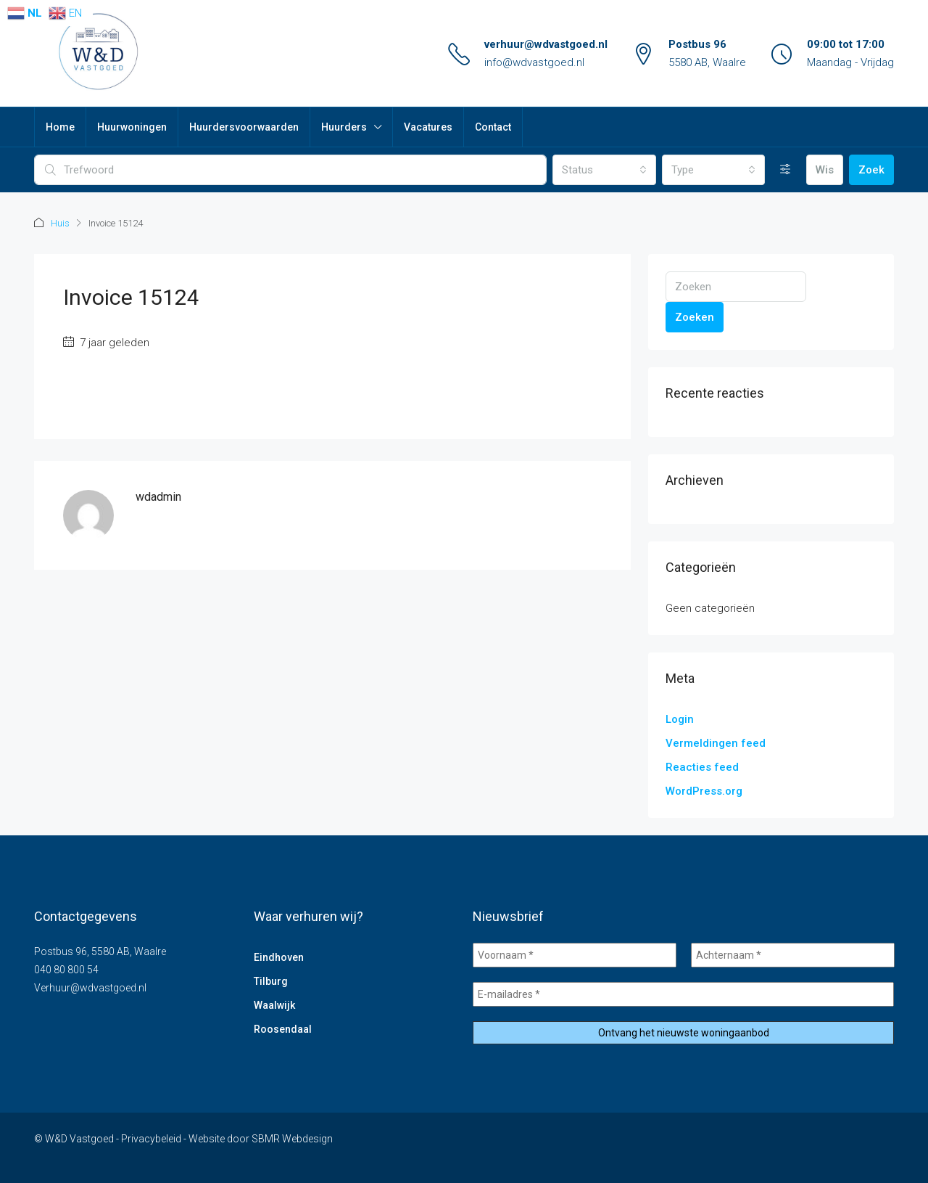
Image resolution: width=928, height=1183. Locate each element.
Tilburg (271, 981)
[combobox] (603, 170)
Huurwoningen (132, 127)
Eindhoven (279, 957)
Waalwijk (274, 1005)
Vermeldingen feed (716, 743)
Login (680, 719)
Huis (60, 223)
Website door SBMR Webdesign (260, 1139)
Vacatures (428, 127)
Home (60, 127)
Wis (825, 169)
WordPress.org (704, 791)
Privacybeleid (151, 1139)
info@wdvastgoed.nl (534, 62)
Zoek (871, 169)
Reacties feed (702, 767)
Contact (493, 127)
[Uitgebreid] (785, 170)
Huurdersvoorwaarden (244, 127)
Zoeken (694, 317)
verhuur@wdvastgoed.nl (546, 44)
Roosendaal (283, 1029)
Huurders (344, 127)
